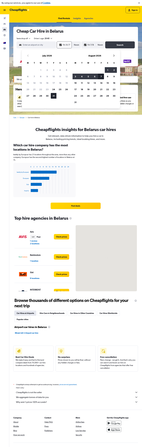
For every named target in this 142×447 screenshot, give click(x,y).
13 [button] (28, 83)
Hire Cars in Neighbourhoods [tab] (52, 313)
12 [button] (66, 76)
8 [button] (40, 76)
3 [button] (53, 70)
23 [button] (47, 89)
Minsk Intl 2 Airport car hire (26, 333)
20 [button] (27, 89)
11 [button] (60, 76)
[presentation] (70, 218)
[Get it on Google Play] (114, 423)
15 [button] (41, 83)
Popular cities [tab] (22, 319)
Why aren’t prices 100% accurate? (77, 402)
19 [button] (66, 83)
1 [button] (40, 70)
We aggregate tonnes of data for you (77, 397)
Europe (22, 118)
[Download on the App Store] (114, 429)
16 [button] (47, 83)
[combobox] (24, 38)
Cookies (46, 3)
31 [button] (54, 96)
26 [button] (66, 89)
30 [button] (47, 96)
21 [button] (34, 89)
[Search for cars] (4, 29)
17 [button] (54, 83)
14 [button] (34, 83)
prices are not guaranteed (68, 384)
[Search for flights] (4, 18)
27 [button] (27, 96)
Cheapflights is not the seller (77, 392)
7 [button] (34, 76)
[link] (75, 206)
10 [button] (54, 76)
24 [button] (53, 89)
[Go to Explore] (4, 35)
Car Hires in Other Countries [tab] (82, 313)
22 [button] (40, 89)
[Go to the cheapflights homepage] (20, 10)
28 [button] (34, 96)
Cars (14, 118)
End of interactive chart (15, 191)
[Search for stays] (4, 24)
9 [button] (47, 76)
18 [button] (60, 83)
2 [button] (47, 70)
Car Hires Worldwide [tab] (108, 313)
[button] (139, 3)
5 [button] (66, 70)
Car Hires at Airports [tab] (25, 313)
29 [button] (40, 96)
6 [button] (27, 76)
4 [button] (60, 70)
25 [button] (60, 89)
